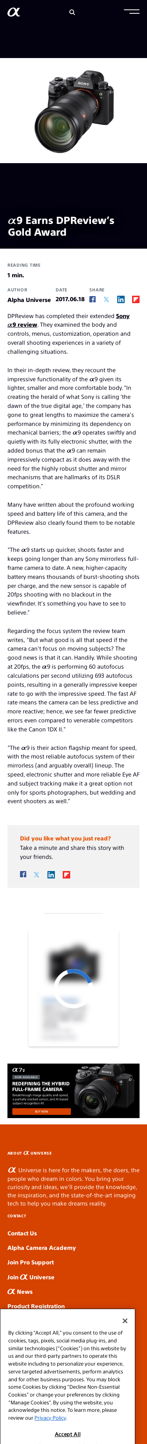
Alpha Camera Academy (41, 1247)
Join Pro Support (30, 1262)
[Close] (125, 1330)
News (20, 1291)
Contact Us (22, 1233)
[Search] (72, 12)
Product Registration (36, 1305)
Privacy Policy (50, 1427)
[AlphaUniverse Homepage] (13, 13)
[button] (132, 12)
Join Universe (30, 1276)
